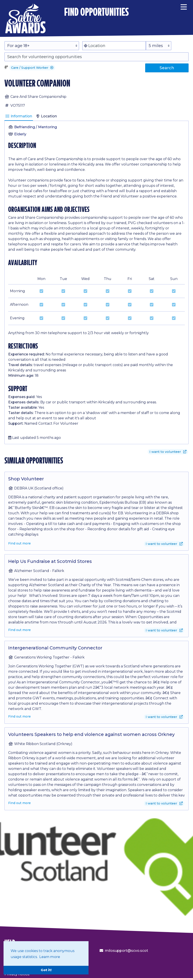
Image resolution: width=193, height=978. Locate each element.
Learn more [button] (49, 957)
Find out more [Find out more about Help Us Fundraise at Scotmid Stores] (19, 630)
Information (18, 116)
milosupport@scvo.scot (126, 950)
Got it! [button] (46, 970)
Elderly (20, 134)
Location (46, 116)
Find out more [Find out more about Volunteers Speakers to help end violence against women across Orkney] (19, 803)
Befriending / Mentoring (35, 127)
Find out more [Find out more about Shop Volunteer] (19, 543)
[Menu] (184, 6)
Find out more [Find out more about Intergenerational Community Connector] (19, 716)
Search (167, 67)
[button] (51, 67)
